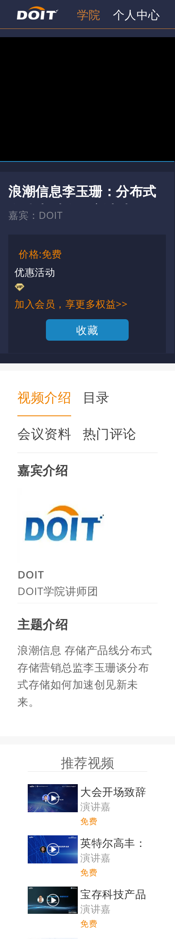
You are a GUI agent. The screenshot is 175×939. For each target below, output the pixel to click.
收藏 (87, 329)
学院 (89, 14)
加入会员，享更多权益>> (70, 304)
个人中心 (136, 14)
